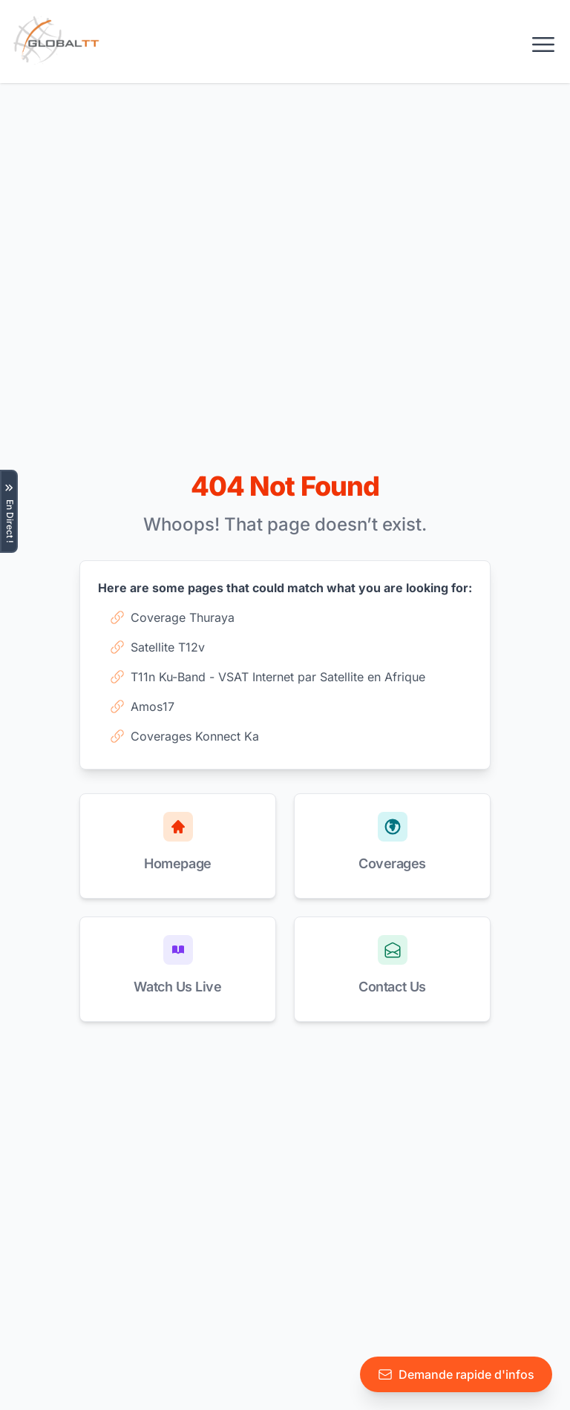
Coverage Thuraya (172, 617)
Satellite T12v (157, 647)
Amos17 (142, 706)
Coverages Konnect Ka (184, 736)
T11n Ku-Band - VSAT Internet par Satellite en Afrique (267, 676)
